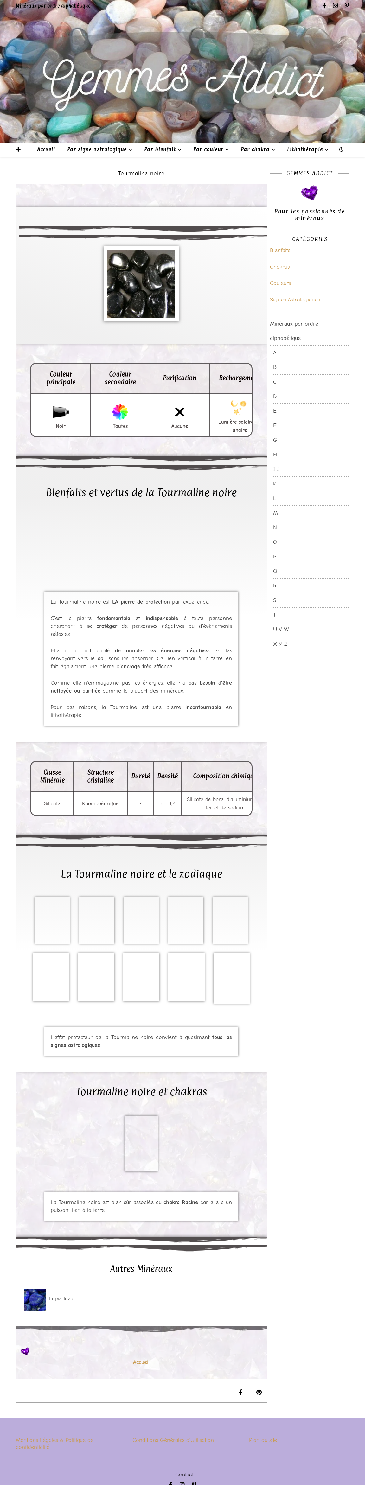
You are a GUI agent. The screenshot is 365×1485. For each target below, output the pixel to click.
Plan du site (263, 1440)
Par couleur (208, 149)
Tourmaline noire (141, 173)
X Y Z (280, 644)
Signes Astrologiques (295, 299)
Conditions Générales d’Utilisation (173, 1440)
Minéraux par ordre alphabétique (294, 330)
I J (276, 469)
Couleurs (280, 283)
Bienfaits (280, 250)
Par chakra (255, 149)
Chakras (280, 266)
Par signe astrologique (97, 149)
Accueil (46, 149)
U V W (281, 629)
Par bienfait (160, 149)
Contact (184, 1474)
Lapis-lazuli (62, 1298)
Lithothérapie (305, 149)
